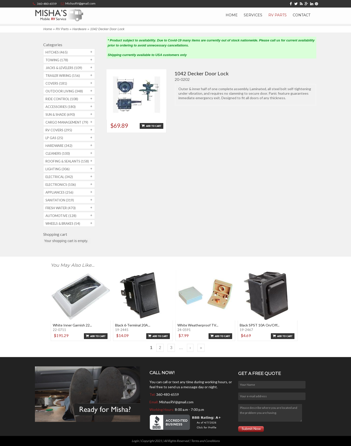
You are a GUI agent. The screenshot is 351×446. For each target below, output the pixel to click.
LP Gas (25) (54, 138)
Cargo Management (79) (66, 122)
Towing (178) (56, 60)
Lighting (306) (57, 169)
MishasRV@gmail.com (176, 402)
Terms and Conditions (205, 441)
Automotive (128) (60, 216)
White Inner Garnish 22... (72, 325)
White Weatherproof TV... (197, 325)
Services (253, 15)
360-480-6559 (167, 394)
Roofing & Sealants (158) (67, 161)
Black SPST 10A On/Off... (259, 325)
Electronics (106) (60, 185)
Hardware (79, 29)
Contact (301, 15)
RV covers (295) (58, 130)
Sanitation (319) (59, 200)
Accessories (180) (60, 107)
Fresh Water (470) (60, 208)
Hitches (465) (56, 52)
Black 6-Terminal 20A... (132, 325)
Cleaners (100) (57, 153)
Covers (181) (56, 83)
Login (135, 441)
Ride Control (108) (61, 99)
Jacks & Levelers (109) (63, 68)
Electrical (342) (59, 177)
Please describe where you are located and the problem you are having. (270, 413)
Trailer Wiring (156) (62, 76)
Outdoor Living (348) (64, 91)
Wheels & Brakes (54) (62, 223)
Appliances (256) (59, 192)
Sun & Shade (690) (60, 115)
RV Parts (277, 15)
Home (232, 15)
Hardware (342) (58, 146)
